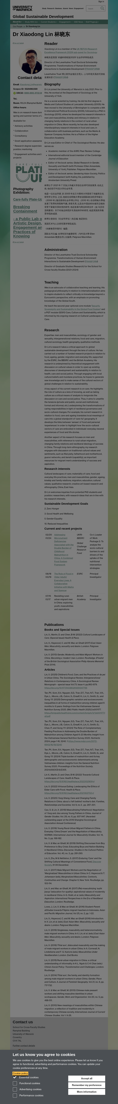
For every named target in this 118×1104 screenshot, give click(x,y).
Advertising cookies (27, 1089)
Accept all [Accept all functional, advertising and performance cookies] (86, 1078)
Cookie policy (20, 1073)
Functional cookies (26, 1083)
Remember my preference (87, 1085)
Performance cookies (28, 1095)
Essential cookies (26, 1077)
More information (86, 1091)
